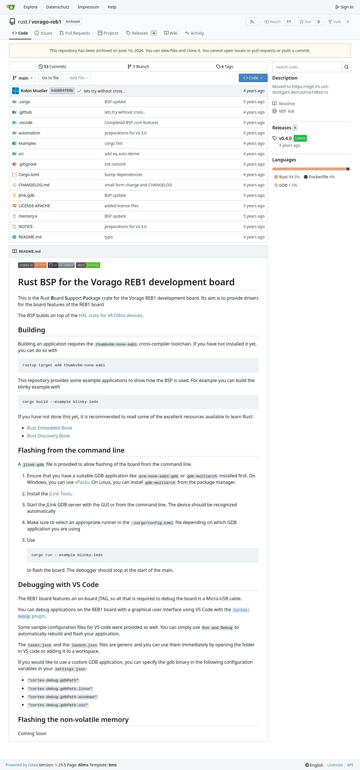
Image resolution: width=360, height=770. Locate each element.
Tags (224, 66)
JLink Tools (60, 494)
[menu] (314, 765)
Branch (138, 66)
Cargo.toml (29, 174)
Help (112, 7)
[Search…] (346, 67)
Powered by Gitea (22, 764)
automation (29, 133)
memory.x (28, 216)
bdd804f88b (62, 91)
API (350, 764)
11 (289, 21)
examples (27, 143)
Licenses (335, 764)
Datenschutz (57, 7)
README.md (30, 237)
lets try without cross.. (104, 91)
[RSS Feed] (252, 21)
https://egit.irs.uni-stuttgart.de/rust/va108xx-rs (300, 89)
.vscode (25, 122)
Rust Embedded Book (49, 428)
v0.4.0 (285, 138)
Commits (52, 66)
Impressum (88, 7)
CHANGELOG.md (34, 185)
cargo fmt (114, 143)
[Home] (11, 7)
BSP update (115, 101)
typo (109, 237)
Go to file (50, 77)
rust (23, 21)
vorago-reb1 (47, 21)
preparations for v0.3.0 (126, 133)
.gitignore (28, 164)
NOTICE (26, 226)
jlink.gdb (27, 195)
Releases (281, 127)
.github (25, 112)
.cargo (24, 101)
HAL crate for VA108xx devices (110, 315)
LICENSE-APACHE (34, 205)
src (21, 153)
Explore (30, 7)
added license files (122, 205)
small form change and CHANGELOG (138, 185)
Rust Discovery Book (48, 436)
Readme (283, 103)
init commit (115, 164)
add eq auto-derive (122, 153)
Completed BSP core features (131, 122)
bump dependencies (123, 174)
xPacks (82, 482)
